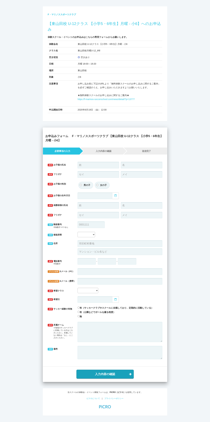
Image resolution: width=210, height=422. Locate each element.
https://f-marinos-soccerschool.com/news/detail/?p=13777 (106, 99)
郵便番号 (60, 225)
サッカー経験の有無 (60, 309)
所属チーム (60, 331)
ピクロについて (93, 398)
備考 (53, 349)
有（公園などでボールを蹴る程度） (97, 312)
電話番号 (60, 262)
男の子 (87, 185)
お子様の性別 (57, 184)
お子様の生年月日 (59, 195)
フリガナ (55, 174)
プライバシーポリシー (114, 398)
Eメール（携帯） (61, 281)
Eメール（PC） (61, 271)
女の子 (103, 185)
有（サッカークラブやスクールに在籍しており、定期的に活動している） (116, 308)
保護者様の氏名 (58, 205)
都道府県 (55, 235)
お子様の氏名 (57, 165)
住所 (53, 243)
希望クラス (56, 291)
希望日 (54, 299)
